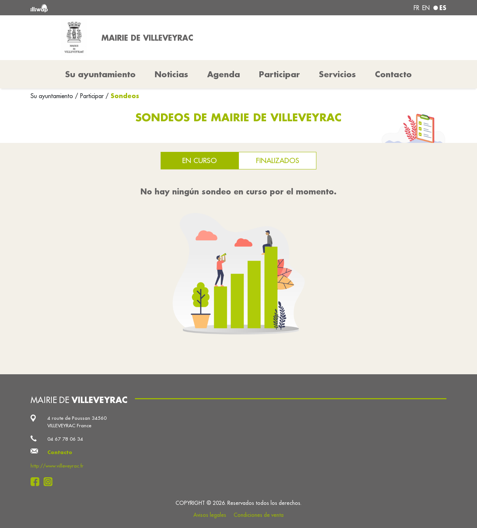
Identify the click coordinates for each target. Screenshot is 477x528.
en (426, 8)
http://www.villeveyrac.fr (57, 466)
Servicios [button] (337, 74)
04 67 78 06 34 (65, 439)
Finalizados (277, 160)
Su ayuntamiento (53, 96)
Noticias (171, 74)
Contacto (393, 74)
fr (416, 8)
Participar (279, 74)
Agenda (223, 74)
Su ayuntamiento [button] (100, 74)
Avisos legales (209, 515)
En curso (199, 160)
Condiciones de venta (259, 515)
